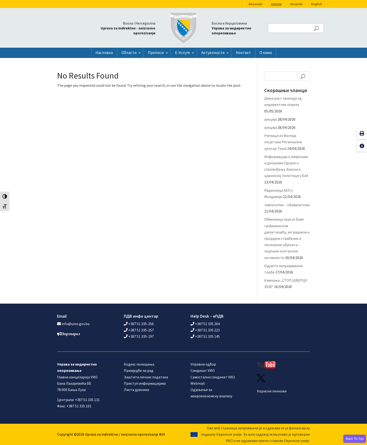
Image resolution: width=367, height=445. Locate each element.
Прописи (156, 52)
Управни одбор (203, 364)
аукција (270, 119)
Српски (276, 4)
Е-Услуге (182, 52)
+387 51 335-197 (139, 336)
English (316, 4)
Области (129, 52)
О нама (266, 52)
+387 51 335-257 (139, 330)
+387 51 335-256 (139, 323)
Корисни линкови (271, 391)
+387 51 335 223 (205, 330)
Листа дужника (136, 389)
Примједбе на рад (138, 370)
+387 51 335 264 (205, 323)
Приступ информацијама (145, 383)
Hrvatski (296, 4)
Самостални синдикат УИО (213, 377)
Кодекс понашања (139, 364)
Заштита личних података (146, 377)
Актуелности (213, 52)
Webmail (198, 383)
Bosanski (255, 4)
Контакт (243, 52)
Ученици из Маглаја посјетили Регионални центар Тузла (283, 142)
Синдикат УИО (203, 370)
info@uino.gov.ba (75, 323)
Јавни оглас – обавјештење (287, 204)
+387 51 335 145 (205, 336)
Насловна (104, 52)
